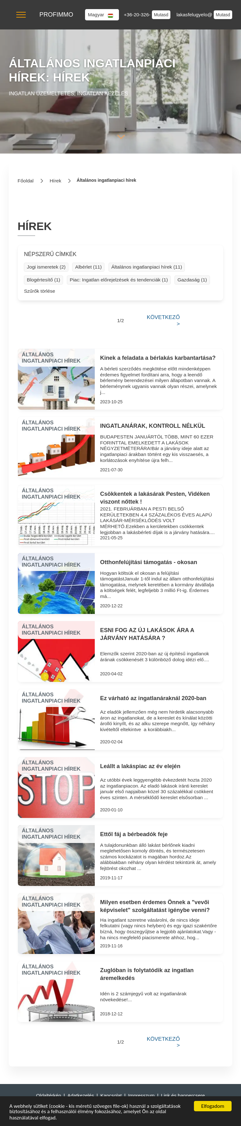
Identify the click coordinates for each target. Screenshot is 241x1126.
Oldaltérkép (48, 1095)
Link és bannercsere (183, 1095)
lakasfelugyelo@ (195, 14)
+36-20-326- (138, 14)
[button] (21, 14)
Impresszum (141, 1095)
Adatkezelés (80, 1095)
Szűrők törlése (39, 291)
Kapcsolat (111, 1095)
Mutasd (161, 14)
